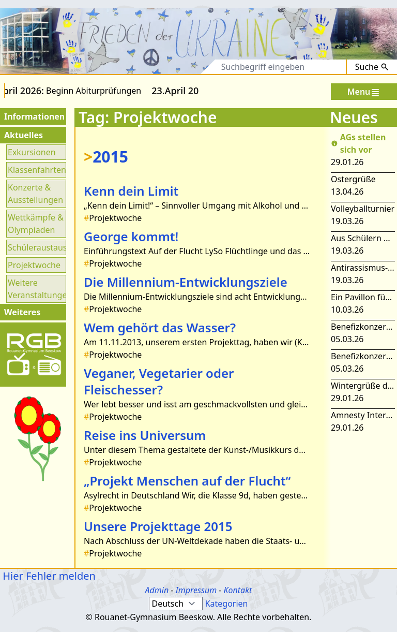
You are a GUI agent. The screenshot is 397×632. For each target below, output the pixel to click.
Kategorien (226, 603)
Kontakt (237, 590)
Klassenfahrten (36, 169)
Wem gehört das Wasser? (160, 327)
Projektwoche (34, 265)
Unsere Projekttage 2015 (158, 526)
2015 (106, 156)
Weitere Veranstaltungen (36, 289)
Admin (157, 590)
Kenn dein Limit (131, 190)
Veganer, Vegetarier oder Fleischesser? (159, 381)
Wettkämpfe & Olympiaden (36, 224)
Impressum (196, 590)
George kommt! (131, 236)
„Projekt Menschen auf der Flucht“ (187, 480)
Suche (372, 66)
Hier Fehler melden (48, 576)
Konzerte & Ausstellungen (35, 193)
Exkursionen (32, 152)
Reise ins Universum (145, 435)
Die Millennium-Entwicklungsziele (185, 281)
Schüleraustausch (36, 247)
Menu (364, 92)
